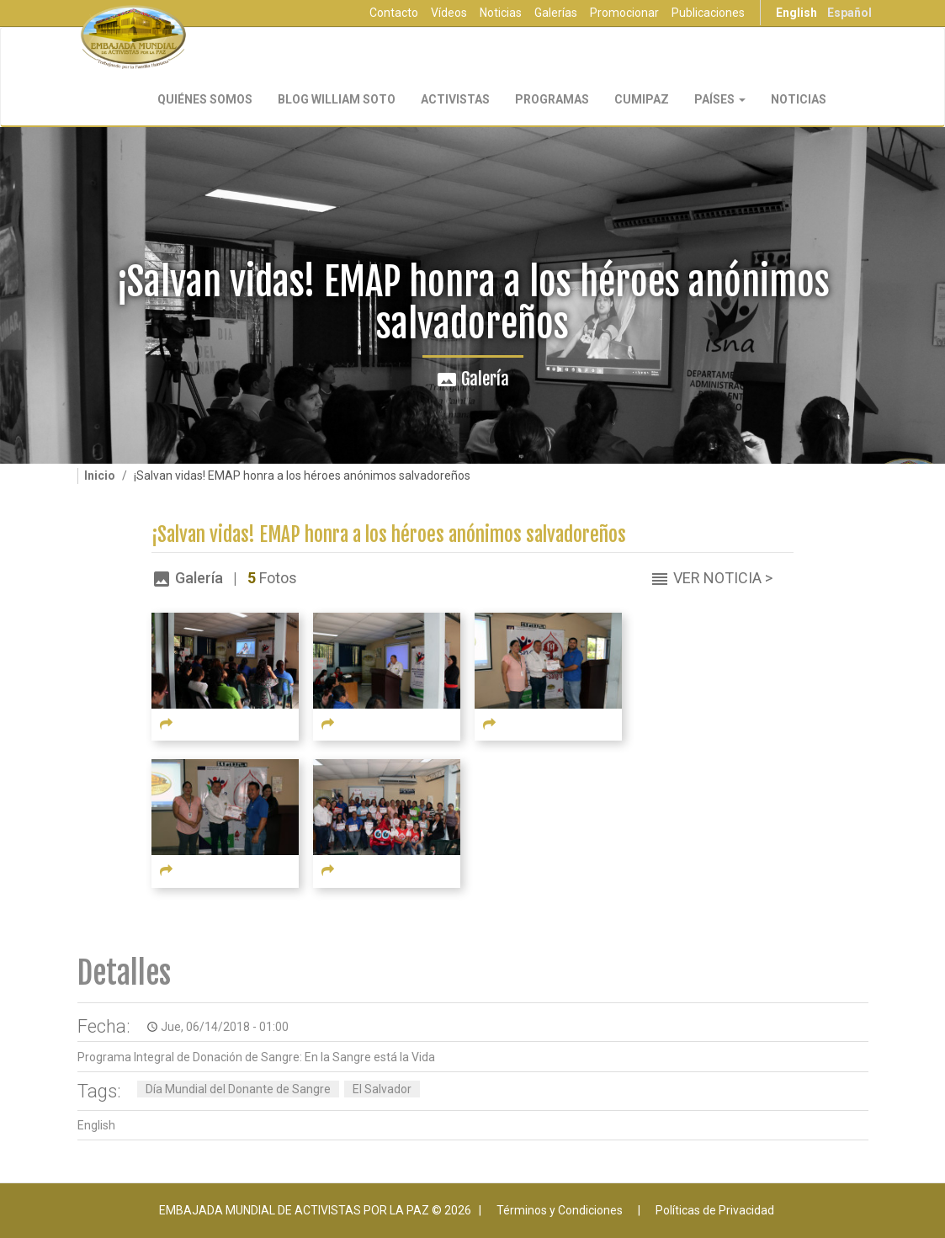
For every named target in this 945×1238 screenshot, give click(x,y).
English (796, 12)
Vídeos (449, 12)
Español (849, 12)
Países (720, 99)
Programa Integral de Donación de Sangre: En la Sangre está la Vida (256, 1057)
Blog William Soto (337, 99)
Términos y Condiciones (559, 1210)
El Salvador (382, 1089)
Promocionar (624, 12)
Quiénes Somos (204, 99)
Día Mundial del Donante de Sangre (238, 1089)
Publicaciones (708, 12)
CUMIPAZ (641, 99)
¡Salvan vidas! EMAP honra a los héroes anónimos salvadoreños (388, 535)
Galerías (555, 12)
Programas (552, 99)
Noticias (501, 12)
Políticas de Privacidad (715, 1210)
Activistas (455, 99)
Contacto (393, 12)
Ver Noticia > (722, 578)
